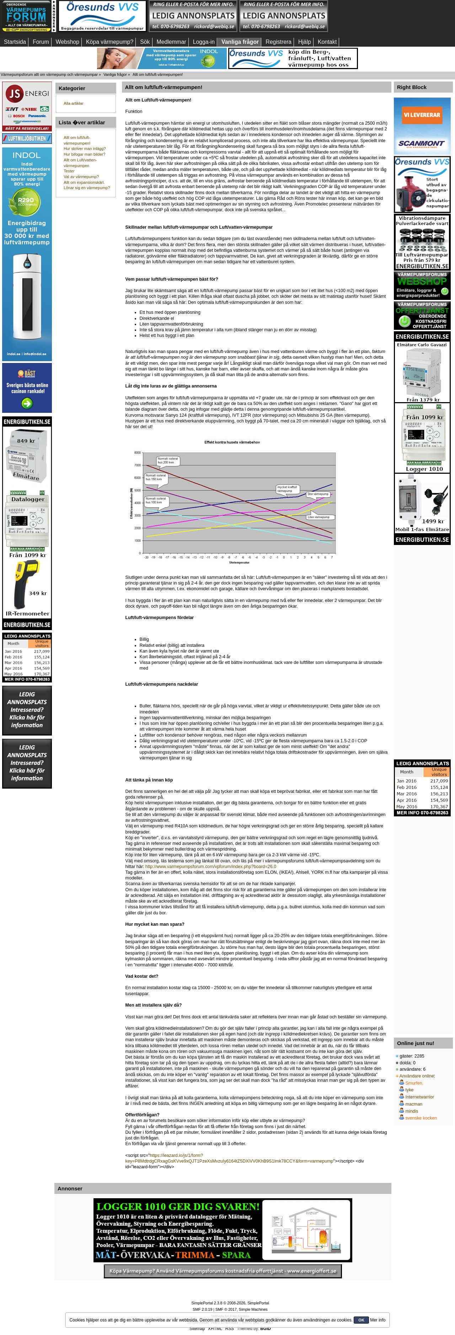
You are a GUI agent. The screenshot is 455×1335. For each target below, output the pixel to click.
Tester (69, 171)
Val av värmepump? (81, 177)
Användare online (417, 1076)
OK (361, 1320)
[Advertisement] (374, 16)
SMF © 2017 (226, 1309)
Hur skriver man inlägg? (85, 148)
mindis (411, 1111)
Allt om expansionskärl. (84, 182)
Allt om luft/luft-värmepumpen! (164, 87)
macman (413, 1104)
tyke (409, 1089)
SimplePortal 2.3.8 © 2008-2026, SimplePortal (230, 1303)
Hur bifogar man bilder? (84, 154)
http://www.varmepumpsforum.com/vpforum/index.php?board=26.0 (210, 866)
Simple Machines (253, 1309)
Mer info (377, 1320)
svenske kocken (421, 1118)
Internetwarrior (419, 1097)
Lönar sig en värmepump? (87, 188)
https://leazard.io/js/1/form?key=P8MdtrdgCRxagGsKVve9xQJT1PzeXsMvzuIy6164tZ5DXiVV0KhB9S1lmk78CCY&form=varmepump (229, 1158)
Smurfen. (414, 1083)
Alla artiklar (74, 103)
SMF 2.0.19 (202, 1309)
